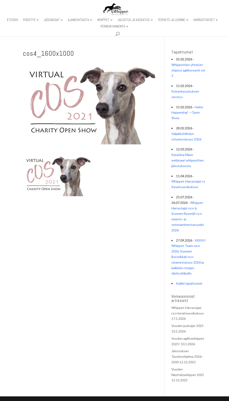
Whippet (103, 20)
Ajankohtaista (78, 20)
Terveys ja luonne (171, 20)
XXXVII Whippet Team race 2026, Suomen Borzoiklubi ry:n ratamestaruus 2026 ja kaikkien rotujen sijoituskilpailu (188, 256)
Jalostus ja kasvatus (134, 20)
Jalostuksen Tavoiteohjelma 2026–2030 (187, 356)
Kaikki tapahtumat (189, 283)
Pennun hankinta (112, 26)
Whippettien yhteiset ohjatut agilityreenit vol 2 (188, 70)
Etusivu (12, 20)
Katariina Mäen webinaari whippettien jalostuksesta (187, 160)
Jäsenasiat (52, 20)
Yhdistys (29, 20)
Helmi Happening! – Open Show (187, 112)
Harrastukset (204, 20)
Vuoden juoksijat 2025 (187, 326)
